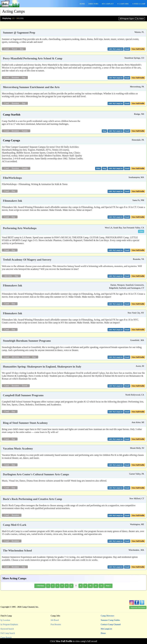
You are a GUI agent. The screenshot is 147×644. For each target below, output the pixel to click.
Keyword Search (7, 629)
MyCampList (106, 629)
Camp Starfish (11, 114)
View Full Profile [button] (138, 49)
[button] (127, 49)
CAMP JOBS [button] (123, 4)
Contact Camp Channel (111, 624)
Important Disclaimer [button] (138, 607)
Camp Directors (107, 616)
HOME (82, 4)
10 (90, 586)
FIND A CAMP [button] (138, 4)
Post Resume (56, 624)
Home (103, 633)
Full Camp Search (8, 633)
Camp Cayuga (11, 140)
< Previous (40, 586)
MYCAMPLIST (108, 4)
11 (96, 586)
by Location (5, 620)
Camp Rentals (6, 637)
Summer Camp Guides (110, 620)
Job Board (55, 620)
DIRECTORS (93, 4)
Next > (108, 586)
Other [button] (141, 231)
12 (101, 586)
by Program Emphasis (9, 624)
